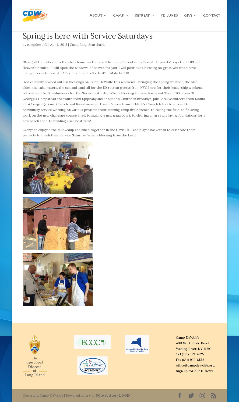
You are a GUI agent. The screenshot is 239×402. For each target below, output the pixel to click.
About (95, 16)
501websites (106, 395)
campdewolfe (37, 45)
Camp (118, 16)
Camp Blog (78, 45)
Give (188, 16)
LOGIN (124, 395)
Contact (211, 16)
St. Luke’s (169, 16)
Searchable (96, 45)
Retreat (142, 16)
